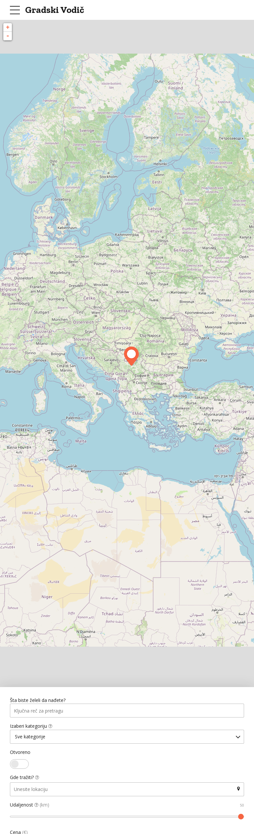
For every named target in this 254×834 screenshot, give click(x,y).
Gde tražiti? (24, 778)
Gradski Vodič (54, 9)
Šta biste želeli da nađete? (37, 700)
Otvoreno (20, 753)
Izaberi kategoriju (31, 726)
